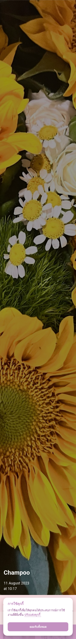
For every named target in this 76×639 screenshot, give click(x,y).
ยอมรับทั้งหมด (38, 626)
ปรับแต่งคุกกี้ (32, 615)
